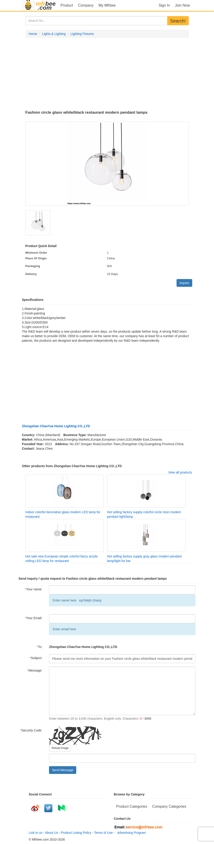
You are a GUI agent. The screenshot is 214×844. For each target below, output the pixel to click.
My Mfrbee (107, 5)
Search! (178, 20)
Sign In (164, 5)
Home (33, 34)
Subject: (36, 658)
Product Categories (131, 806)
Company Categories (169, 806)
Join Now (182, 5)
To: (39, 647)
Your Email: (33, 618)
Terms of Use (103, 832)
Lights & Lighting (54, 34)
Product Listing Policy (76, 832)
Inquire (184, 283)
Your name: (33, 589)
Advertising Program (131, 832)
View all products (180, 472)
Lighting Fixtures (82, 34)
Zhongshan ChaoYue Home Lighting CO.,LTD (56, 426)
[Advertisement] (107, 74)
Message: (34, 670)
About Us (51, 832)
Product (67, 5)
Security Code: (31, 730)
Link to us (35, 832)
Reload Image (60, 748)
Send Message (62, 770)
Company (85, 5)
